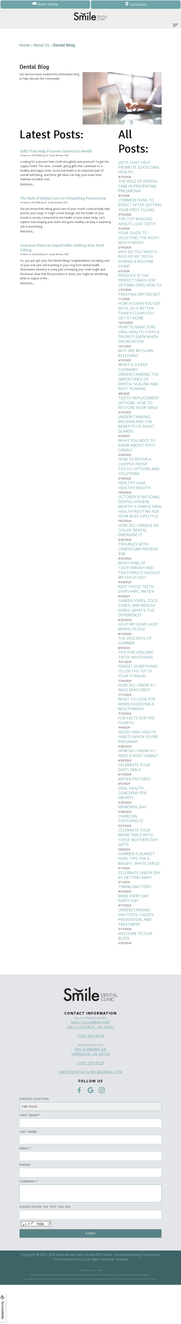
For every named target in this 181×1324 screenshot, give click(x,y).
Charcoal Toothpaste (131, 854)
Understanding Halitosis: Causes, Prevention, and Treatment (137, 955)
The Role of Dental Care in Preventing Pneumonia (138, 187)
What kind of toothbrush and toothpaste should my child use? (139, 598)
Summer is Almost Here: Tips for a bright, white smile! (139, 895)
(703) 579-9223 (90, 1102)
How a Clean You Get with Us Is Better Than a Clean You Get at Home (139, 325)
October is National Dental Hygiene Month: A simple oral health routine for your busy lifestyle (139, 530)
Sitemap (122, 1298)
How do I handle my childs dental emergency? (139, 557)
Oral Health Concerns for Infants (132, 827)
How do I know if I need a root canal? (138, 787)
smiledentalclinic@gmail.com (90, 1111)
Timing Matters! (135, 924)
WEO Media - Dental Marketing (118, 1294)
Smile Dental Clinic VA (72, 1294)
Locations (135, 4)
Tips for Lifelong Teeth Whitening (136, 685)
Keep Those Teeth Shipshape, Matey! (136, 618)
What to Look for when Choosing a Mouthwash (137, 736)
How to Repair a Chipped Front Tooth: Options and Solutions (139, 486)
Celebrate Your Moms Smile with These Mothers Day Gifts (138, 873)
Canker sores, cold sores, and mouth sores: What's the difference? (138, 637)
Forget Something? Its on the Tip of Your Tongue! (138, 702)
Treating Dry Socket (139, 308)
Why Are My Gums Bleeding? (136, 369)
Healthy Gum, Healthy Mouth (135, 506)
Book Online (45, 4)
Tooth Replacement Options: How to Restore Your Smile (139, 420)
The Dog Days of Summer (135, 671)
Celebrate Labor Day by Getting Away (139, 912)
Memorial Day (132, 842)
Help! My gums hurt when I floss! (139, 656)
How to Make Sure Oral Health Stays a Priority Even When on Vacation (139, 350)
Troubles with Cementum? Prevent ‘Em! (139, 576)
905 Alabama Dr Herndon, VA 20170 (91, 1090)
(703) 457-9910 (90, 1075)
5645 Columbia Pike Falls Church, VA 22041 (90, 1063)
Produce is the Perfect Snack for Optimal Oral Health (137, 291)
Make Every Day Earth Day (134, 936)
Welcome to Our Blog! (135, 975)
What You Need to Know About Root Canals (137, 464)
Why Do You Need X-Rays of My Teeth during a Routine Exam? (138, 267)
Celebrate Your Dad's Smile (134, 801)
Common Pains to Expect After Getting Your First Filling (138, 209)
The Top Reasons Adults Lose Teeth (137, 228)
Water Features (134, 813)
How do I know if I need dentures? (137, 719)
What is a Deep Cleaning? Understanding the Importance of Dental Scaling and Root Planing (139, 393)
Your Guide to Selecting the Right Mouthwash (139, 245)
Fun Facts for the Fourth (137, 753)
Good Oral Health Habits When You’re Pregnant (138, 770)
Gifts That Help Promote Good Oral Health (139, 167)
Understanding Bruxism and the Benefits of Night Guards (137, 442)
